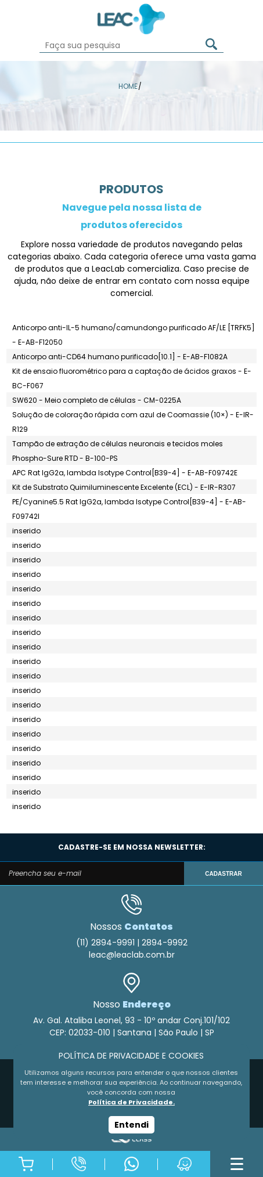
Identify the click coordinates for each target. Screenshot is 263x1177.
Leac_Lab (132, 19)
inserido (26, 531)
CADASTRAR (223, 874)
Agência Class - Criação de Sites (131, 1139)
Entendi (131, 1125)
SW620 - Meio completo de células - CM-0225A (96, 400)
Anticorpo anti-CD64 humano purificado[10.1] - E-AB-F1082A (120, 357)
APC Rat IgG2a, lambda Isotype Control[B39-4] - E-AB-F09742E (124, 473)
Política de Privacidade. (131, 1102)
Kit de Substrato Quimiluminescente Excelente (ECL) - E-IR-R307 (124, 487)
